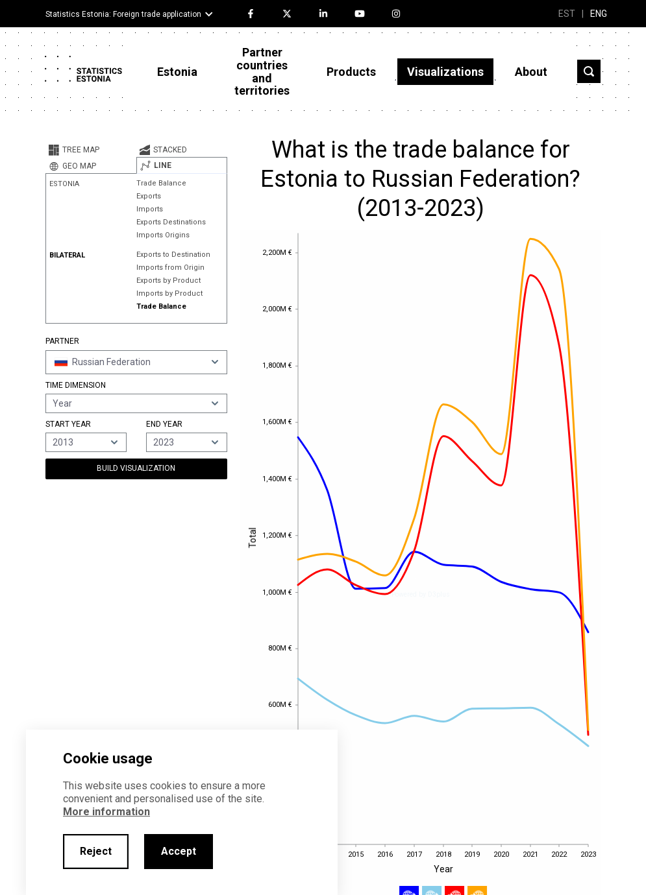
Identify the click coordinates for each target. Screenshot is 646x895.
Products (351, 71)
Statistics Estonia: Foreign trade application (123, 14)
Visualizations (445, 71)
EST (566, 13)
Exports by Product (168, 280)
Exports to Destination (173, 254)
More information (106, 812)
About (531, 71)
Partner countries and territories (262, 71)
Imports (149, 209)
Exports (148, 196)
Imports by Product (169, 293)
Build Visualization (136, 468)
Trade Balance (161, 183)
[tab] (90, 150)
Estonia (177, 71)
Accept (178, 851)
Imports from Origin (170, 267)
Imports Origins (163, 235)
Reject (96, 851)
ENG (598, 13)
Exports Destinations (171, 222)
